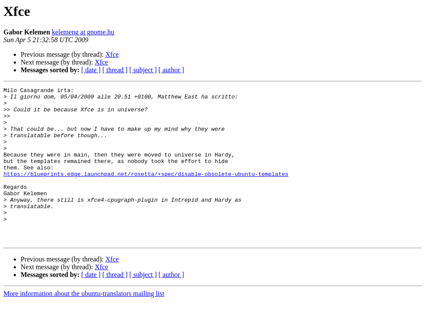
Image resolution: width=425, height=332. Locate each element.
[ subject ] (143, 70)
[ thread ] (115, 70)
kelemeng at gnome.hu (83, 32)
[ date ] (91, 70)
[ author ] (171, 70)
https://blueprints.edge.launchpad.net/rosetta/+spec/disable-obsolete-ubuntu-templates (145, 192)
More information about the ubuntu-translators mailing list (83, 324)
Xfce (112, 54)
